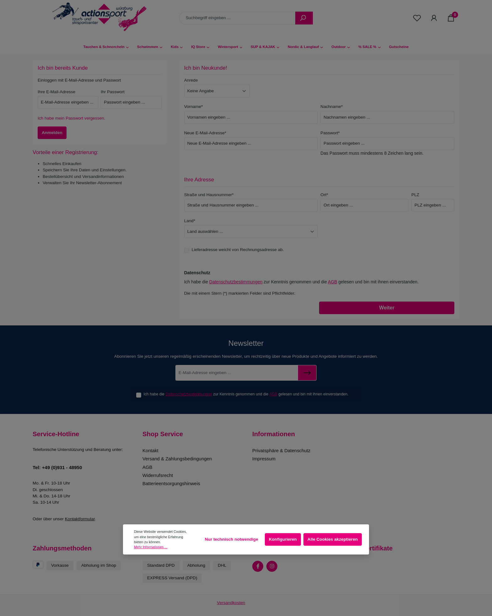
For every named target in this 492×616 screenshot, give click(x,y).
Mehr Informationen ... (150, 547)
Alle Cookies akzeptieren (333, 539)
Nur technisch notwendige (231, 539)
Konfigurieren (283, 539)
